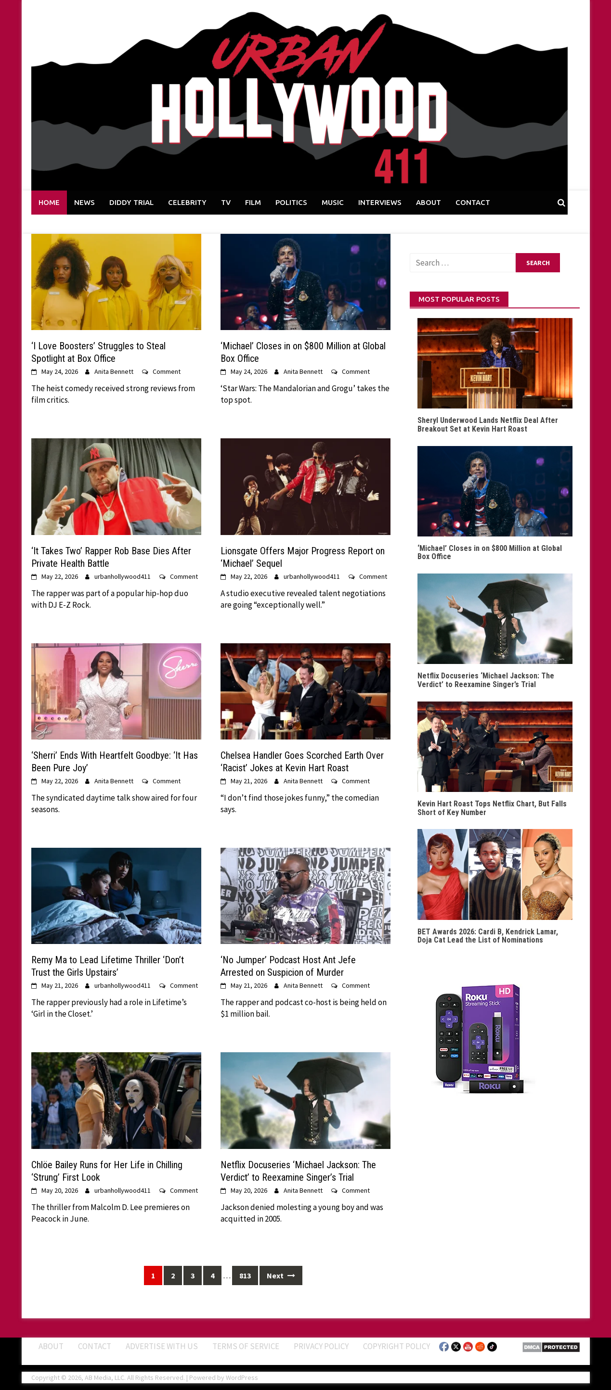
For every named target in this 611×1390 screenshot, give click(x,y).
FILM (253, 202)
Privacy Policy (321, 1346)
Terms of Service (245, 1346)
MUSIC (333, 202)
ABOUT (428, 202)
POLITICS (291, 202)
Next (281, 1275)
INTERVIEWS (380, 202)
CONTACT (472, 202)
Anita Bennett (113, 371)
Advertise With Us (162, 1346)
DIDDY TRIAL (131, 202)
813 (245, 1275)
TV (226, 202)
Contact (94, 1346)
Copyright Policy (396, 1346)
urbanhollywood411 (122, 576)
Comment (167, 371)
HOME (49, 202)
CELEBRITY (187, 202)
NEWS (84, 202)
